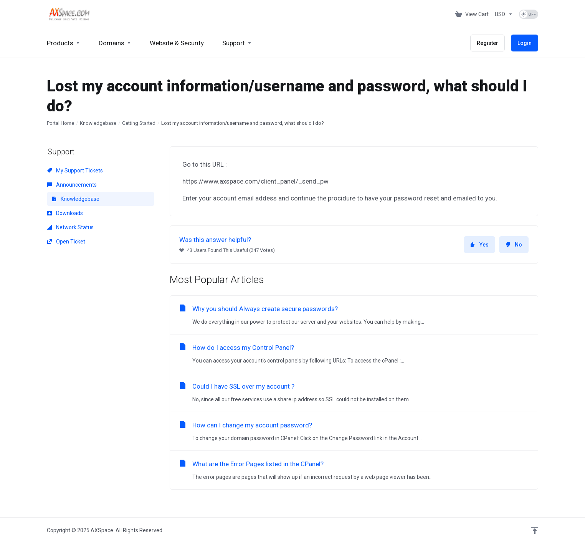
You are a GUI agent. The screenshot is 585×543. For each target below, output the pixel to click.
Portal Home (60, 123)
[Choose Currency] (504, 14)
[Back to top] (534, 530)
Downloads (65, 213)
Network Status (70, 227)
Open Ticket (66, 241)
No (514, 245)
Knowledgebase (98, 123)
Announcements (72, 185)
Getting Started (138, 123)
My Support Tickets (75, 170)
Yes (479, 245)
